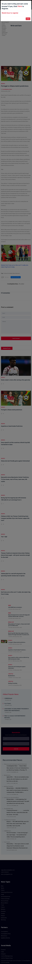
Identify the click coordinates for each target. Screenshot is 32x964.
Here (20, 6)
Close (28, 18)
